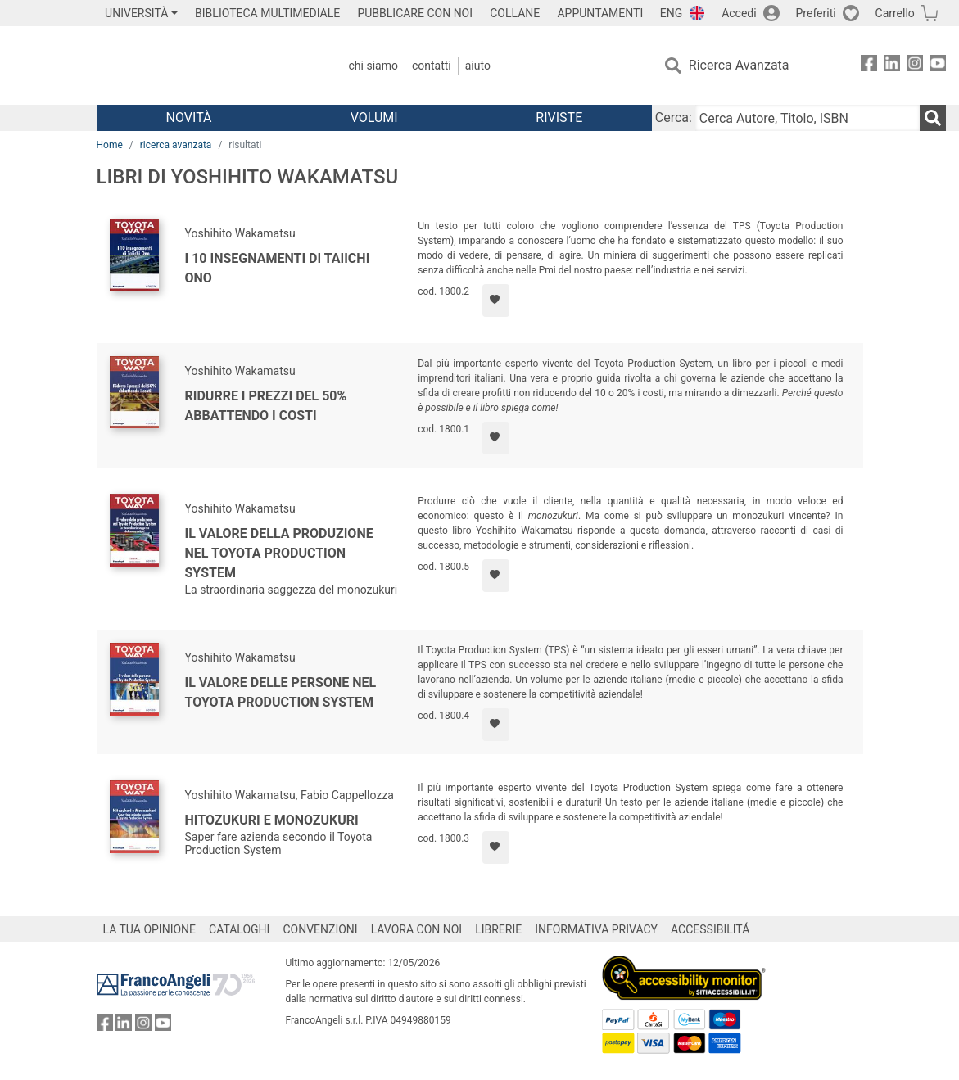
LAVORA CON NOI (417, 929)
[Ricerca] (933, 118)
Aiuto (478, 65)
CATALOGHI (239, 929)
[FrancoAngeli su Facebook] (869, 66)
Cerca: (673, 117)
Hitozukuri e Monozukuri (272, 820)
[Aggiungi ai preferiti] (495, 300)
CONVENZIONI (320, 929)
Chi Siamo (373, 65)
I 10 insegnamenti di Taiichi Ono (277, 268)
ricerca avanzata (176, 145)
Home (110, 145)
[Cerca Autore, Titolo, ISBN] (807, 118)
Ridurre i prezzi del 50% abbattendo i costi (266, 405)
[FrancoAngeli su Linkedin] (892, 66)
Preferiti (816, 13)
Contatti (431, 65)
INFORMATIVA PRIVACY (596, 929)
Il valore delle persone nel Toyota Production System (281, 692)
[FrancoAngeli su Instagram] (915, 66)
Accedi (739, 13)
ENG (671, 13)
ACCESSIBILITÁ (710, 929)
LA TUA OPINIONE (150, 929)
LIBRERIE (498, 929)
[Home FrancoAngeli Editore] (205, 65)
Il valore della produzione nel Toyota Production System (279, 553)
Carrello (895, 13)
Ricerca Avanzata (739, 65)
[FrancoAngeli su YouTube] (938, 66)
